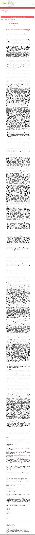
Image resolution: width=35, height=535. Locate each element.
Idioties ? (22, 13)
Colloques (5, 13)
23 (26, 386)
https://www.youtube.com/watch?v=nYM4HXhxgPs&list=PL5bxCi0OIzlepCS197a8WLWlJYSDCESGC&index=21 (18, 484)
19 (18, 358)
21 (18, 367)
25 (22, 398)
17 (6, 486)
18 (26, 355)
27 (25, 410)
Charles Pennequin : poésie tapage (14, 13)
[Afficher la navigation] (33, 4)
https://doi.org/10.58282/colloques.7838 (16, 25)
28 (6, 513)
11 (22, 113)
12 (12, 136)
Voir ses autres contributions (10, 524)
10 (6, 466)
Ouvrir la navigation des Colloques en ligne (17, 17)
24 (21, 391)
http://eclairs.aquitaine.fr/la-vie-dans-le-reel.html (13, 468)
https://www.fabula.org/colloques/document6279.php (22, 448)
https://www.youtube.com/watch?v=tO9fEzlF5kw (20, 455)
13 (6, 472)
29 (22, 426)
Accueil (2, 13)
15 (25, 241)
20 (6, 360)
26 (13, 409)
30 (14, 430)
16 (11, 244)
